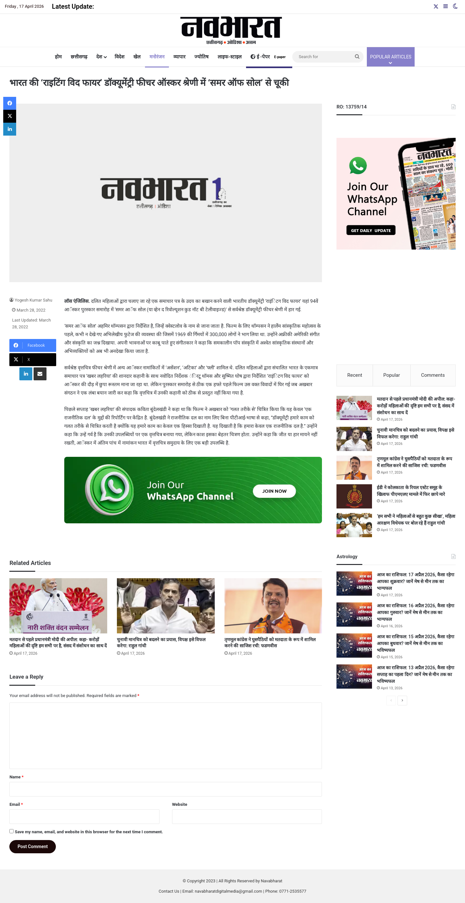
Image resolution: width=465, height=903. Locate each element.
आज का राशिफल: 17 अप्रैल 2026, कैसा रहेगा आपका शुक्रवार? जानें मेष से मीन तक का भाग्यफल (415, 581)
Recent (354, 375)
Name (16, 777)
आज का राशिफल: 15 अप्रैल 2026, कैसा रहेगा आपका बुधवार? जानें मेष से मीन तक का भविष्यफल (415, 643)
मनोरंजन (157, 57)
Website (179, 804)
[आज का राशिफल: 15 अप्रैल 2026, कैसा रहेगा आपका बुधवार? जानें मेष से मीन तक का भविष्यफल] (354, 646)
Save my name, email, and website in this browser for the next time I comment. (89, 831)
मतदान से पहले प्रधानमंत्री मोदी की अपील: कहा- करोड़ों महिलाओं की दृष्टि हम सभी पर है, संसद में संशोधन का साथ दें (416, 406)
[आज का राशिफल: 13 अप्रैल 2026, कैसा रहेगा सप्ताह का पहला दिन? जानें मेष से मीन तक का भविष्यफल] (354, 677)
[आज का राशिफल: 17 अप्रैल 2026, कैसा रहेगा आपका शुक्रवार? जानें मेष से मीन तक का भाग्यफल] (354, 584)
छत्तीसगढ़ (79, 57)
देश (99, 57)
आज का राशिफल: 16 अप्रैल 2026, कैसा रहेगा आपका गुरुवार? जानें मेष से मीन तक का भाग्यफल (415, 612)
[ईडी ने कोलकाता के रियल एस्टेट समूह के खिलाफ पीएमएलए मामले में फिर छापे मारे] (354, 497)
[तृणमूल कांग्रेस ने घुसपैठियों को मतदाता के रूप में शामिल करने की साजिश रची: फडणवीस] (273, 605)
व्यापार (179, 57)
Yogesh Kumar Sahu (33, 300)
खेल (136, 57)
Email (16, 804)
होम (58, 57)
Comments (433, 375)
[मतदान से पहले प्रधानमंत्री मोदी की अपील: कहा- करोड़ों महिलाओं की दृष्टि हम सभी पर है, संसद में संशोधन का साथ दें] (58, 605)
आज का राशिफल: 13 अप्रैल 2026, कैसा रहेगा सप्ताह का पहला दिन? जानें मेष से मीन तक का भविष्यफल (415, 674)
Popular (391, 375)
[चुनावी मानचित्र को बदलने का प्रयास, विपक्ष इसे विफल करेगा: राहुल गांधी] (166, 605)
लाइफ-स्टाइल (230, 57)
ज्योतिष (201, 57)
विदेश (119, 57)
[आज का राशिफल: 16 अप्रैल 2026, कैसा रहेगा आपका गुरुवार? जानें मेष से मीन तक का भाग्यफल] (354, 615)
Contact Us (169, 891)
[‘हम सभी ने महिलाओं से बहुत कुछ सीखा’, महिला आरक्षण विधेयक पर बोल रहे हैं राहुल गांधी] (354, 525)
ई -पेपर (269, 57)
